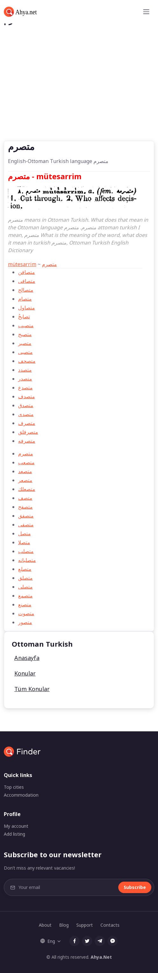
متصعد (25, 471)
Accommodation (21, 795)
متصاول (26, 307)
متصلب (26, 551)
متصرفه (26, 440)
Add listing (14, 834)
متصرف (26, 423)
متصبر (24, 343)
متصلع (24, 568)
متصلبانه (27, 560)
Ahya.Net (101, 957)
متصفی (26, 524)
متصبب (26, 325)
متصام (25, 298)
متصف (25, 497)
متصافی (26, 281)
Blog (64, 925)
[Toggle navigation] (146, 11)
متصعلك (26, 489)
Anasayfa (26, 658)
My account (16, 826)
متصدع (25, 387)
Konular (25, 673)
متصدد (25, 369)
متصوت (26, 613)
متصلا (24, 542)
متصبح (25, 334)
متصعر (25, 480)
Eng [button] (47, 941)
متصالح (25, 289)
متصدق (25, 405)
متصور (25, 622)
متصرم (49, 264)
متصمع (25, 595)
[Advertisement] (79, 93)
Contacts (110, 925)
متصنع (24, 604)
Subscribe (135, 887)
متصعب (26, 462)
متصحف (27, 360)
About (45, 925)
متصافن (26, 272)
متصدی (26, 414)
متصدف (26, 396)
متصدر (25, 378)
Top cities (14, 787)
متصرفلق (28, 431)
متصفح (25, 506)
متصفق (26, 515)
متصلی (25, 586)
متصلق (25, 577)
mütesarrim (22, 264)
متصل (24, 533)
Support (84, 925)
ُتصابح (24, 316)
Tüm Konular (32, 689)
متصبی (25, 352)
